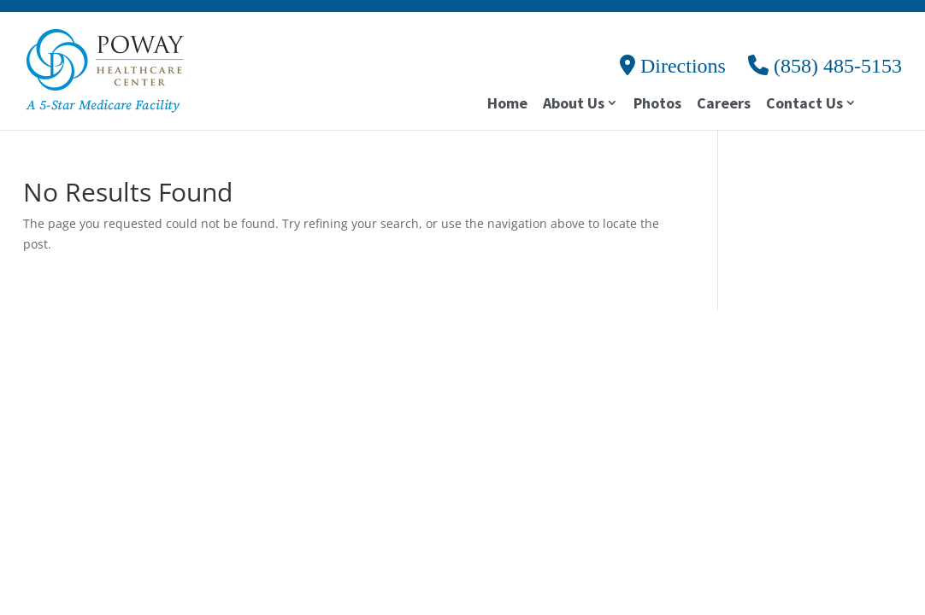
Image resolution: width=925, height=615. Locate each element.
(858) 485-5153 (825, 66)
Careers (724, 105)
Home (507, 105)
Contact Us (804, 105)
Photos (657, 105)
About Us (573, 105)
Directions (673, 66)
